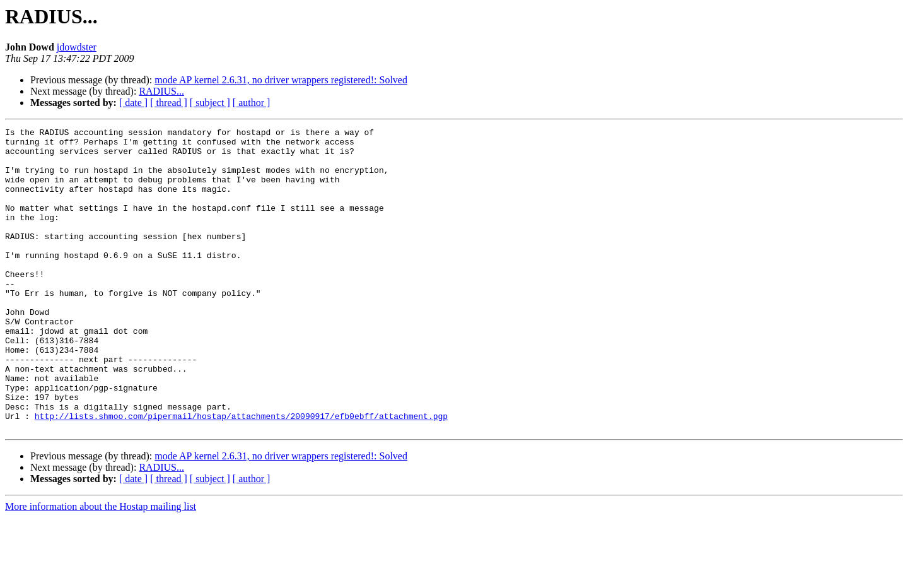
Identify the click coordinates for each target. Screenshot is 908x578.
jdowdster (76, 47)
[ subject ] (210, 102)
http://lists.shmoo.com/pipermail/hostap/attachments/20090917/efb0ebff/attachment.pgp (241, 474)
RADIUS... (161, 91)
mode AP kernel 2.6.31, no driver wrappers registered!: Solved (280, 79)
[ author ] (252, 102)
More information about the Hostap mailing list (100, 567)
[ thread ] (168, 102)
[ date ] (133, 102)
